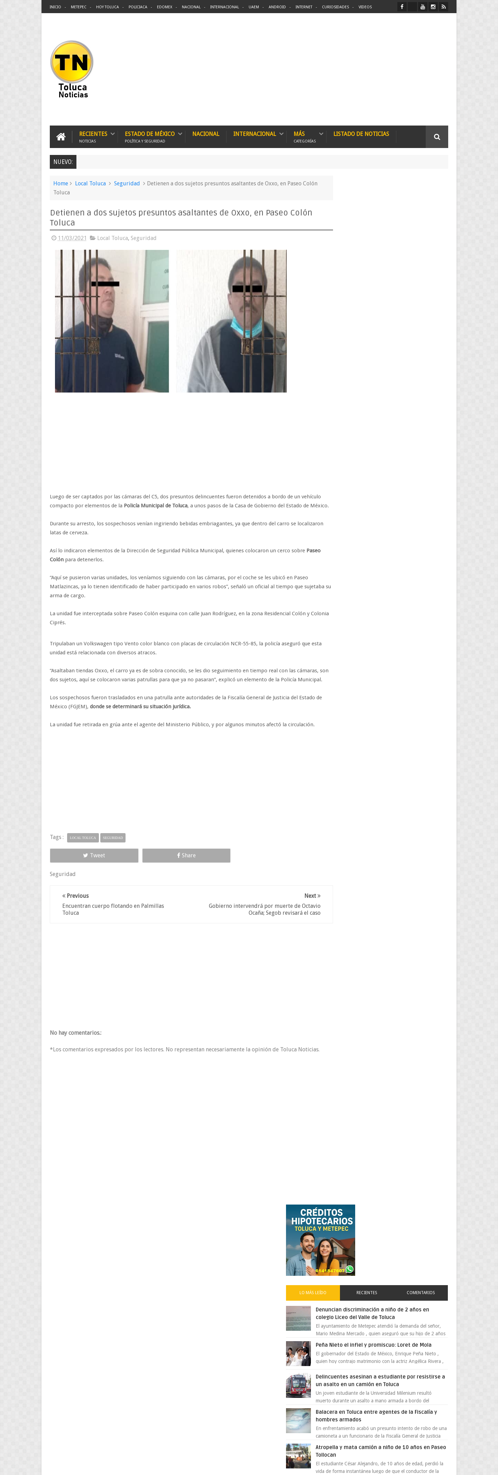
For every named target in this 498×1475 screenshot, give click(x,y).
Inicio (55, 7)
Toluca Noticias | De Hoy (138, 1464)
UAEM (254, 7)
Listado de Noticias (361, 133)
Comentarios (428, 267)
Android (277, 7)
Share (128, 881)
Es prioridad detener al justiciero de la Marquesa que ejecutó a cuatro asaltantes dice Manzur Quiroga (403, 589)
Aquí (442, 1464)
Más (305, 136)
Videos (365, 7)
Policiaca (138, 7)
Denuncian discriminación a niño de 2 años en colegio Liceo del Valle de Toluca (402, 292)
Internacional (224, 7)
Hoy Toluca (107, 7)
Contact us (431, 1254)
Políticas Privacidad (388, 1464)
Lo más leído (348, 267)
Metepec (78, 7)
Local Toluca (90, 182)
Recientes (93, 136)
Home (60, 182)
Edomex (164, 7)
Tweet (75, 881)
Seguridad (127, 182)
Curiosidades (335, 7)
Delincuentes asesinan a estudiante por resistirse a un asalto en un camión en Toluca (396, 370)
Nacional (191, 7)
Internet (304, 7)
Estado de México (150, 136)
